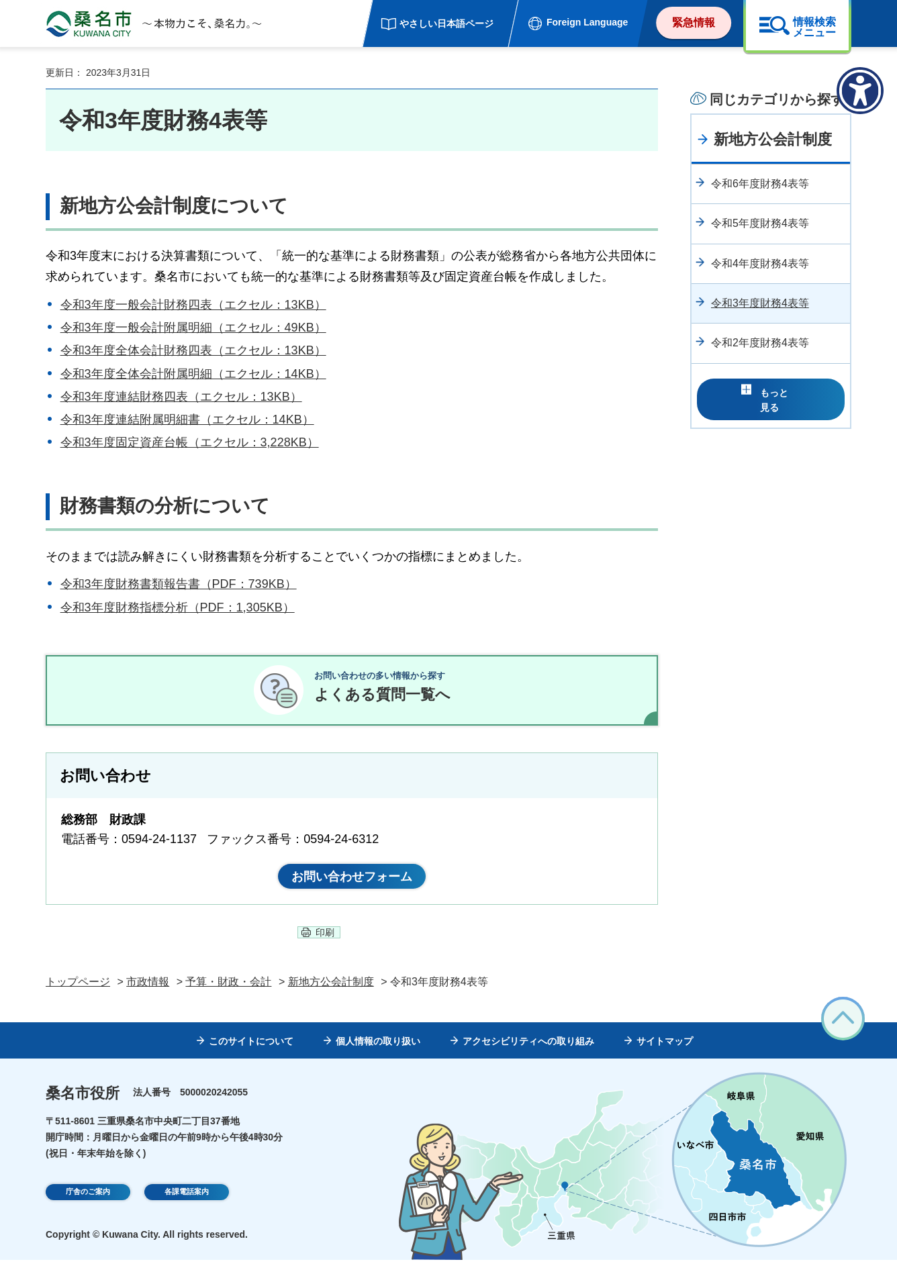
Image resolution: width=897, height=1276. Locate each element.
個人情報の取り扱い (378, 1057)
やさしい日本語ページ (446, 23)
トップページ (78, 997)
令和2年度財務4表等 (760, 342)
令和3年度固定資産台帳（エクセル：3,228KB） (189, 442)
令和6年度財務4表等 (760, 183)
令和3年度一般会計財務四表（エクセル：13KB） (193, 304)
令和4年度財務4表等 (760, 263)
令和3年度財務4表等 (760, 303)
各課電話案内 (186, 1209)
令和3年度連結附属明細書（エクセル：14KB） (187, 419)
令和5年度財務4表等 (760, 223)
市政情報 (147, 997)
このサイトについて (251, 1057)
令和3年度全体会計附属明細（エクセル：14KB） (193, 374)
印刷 (325, 948)
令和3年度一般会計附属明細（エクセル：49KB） (193, 327)
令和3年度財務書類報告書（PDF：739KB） (178, 584)
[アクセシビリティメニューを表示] (860, 90)
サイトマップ (664, 1057)
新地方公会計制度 (773, 139)
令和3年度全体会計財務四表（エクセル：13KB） (193, 350)
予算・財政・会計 (228, 997)
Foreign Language (587, 22)
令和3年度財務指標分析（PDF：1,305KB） (177, 607)
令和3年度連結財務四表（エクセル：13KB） (181, 396)
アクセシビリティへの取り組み (528, 1057)
